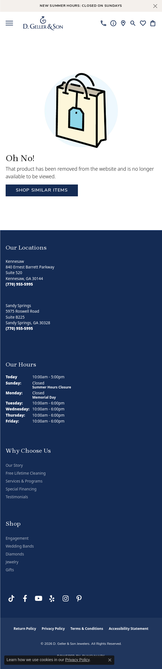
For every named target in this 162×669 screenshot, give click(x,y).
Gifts (10, 569)
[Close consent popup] (109, 660)
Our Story (14, 465)
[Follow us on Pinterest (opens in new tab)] (79, 598)
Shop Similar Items (42, 190)
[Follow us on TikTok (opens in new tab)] (11, 598)
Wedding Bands (20, 546)
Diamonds (15, 554)
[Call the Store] (19, 284)
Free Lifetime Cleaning (26, 473)
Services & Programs (24, 481)
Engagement (17, 538)
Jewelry (12, 561)
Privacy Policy (53, 628)
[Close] (155, 6)
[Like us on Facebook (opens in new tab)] (24, 598)
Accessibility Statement (128, 628)
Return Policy (25, 628)
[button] (133, 23)
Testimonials (17, 496)
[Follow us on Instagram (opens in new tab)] (65, 598)
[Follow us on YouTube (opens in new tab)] (38, 598)
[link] (103, 23)
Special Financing (21, 489)
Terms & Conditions (87, 628)
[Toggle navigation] (9, 23)
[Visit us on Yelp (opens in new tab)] (52, 598)
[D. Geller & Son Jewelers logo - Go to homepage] (43, 23)
